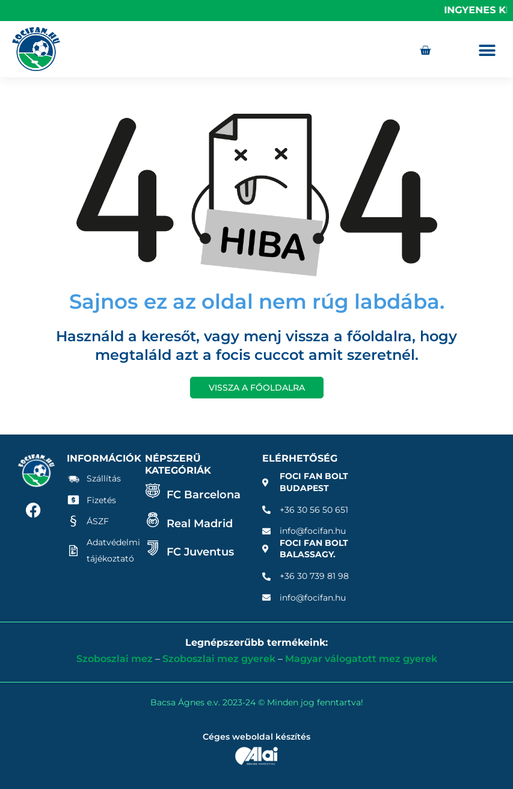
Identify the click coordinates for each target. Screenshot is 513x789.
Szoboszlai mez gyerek (218, 658)
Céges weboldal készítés (256, 736)
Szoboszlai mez (114, 658)
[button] (487, 50)
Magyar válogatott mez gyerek (361, 658)
